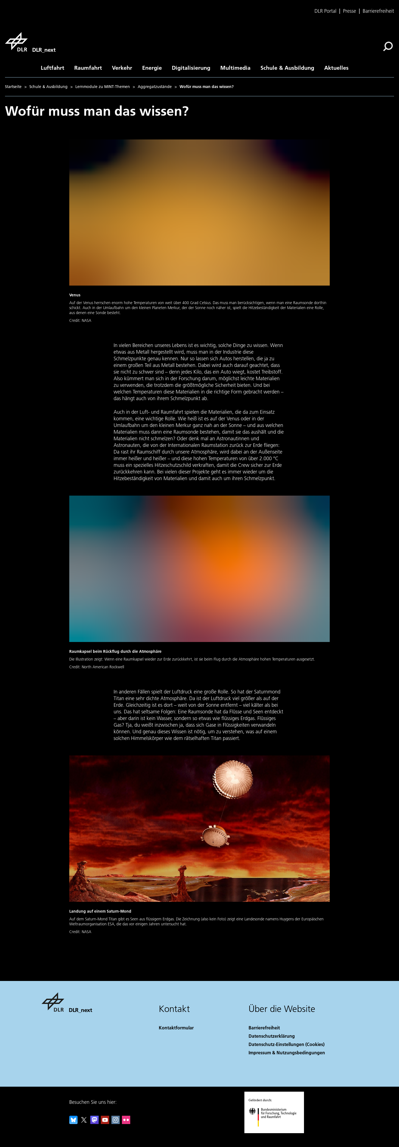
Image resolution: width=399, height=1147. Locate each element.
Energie (152, 67)
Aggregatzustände (155, 87)
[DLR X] (84, 1122)
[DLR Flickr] (126, 1122)
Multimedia (235, 67)
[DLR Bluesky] (73, 1122)
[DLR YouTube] (105, 1122)
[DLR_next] (30, 41)
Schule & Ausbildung (287, 67)
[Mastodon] (94, 1122)
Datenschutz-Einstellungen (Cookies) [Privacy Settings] (286, 1044)
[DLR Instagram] (115, 1122)
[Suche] (388, 46)
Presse (349, 11)
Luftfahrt (52, 67)
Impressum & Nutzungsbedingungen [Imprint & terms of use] (287, 1052)
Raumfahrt (88, 67)
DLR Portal (325, 11)
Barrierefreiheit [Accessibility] (264, 1028)
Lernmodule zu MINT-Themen (102, 87)
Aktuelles (336, 67)
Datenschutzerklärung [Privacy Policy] (272, 1036)
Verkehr (122, 67)
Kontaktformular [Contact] (176, 1028)
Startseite (13, 87)
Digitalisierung (191, 67)
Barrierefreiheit (378, 11)
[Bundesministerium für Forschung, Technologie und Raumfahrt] (275, 1131)
